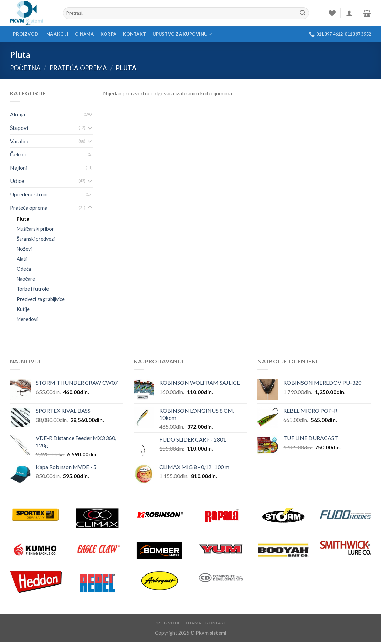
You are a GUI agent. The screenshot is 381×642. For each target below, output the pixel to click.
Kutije (23, 309)
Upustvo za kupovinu (182, 34)
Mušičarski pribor (35, 229)
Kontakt (134, 34)
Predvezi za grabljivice (41, 299)
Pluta (23, 219)
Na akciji (57, 34)
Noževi (24, 249)
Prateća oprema (78, 68)
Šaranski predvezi (36, 239)
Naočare (26, 279)
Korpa (108, 34)
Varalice (19, 141)
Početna (25, 68)
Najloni (18, 167)
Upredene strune (29, 194)
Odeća (24, 269)
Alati (22, 259)
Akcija (17, 114)
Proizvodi (26, 34)
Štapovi (19, 127)
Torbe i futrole (33, 289)
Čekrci (18, 154)
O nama (84, 34)
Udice (17, 180)
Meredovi (27, 319)
